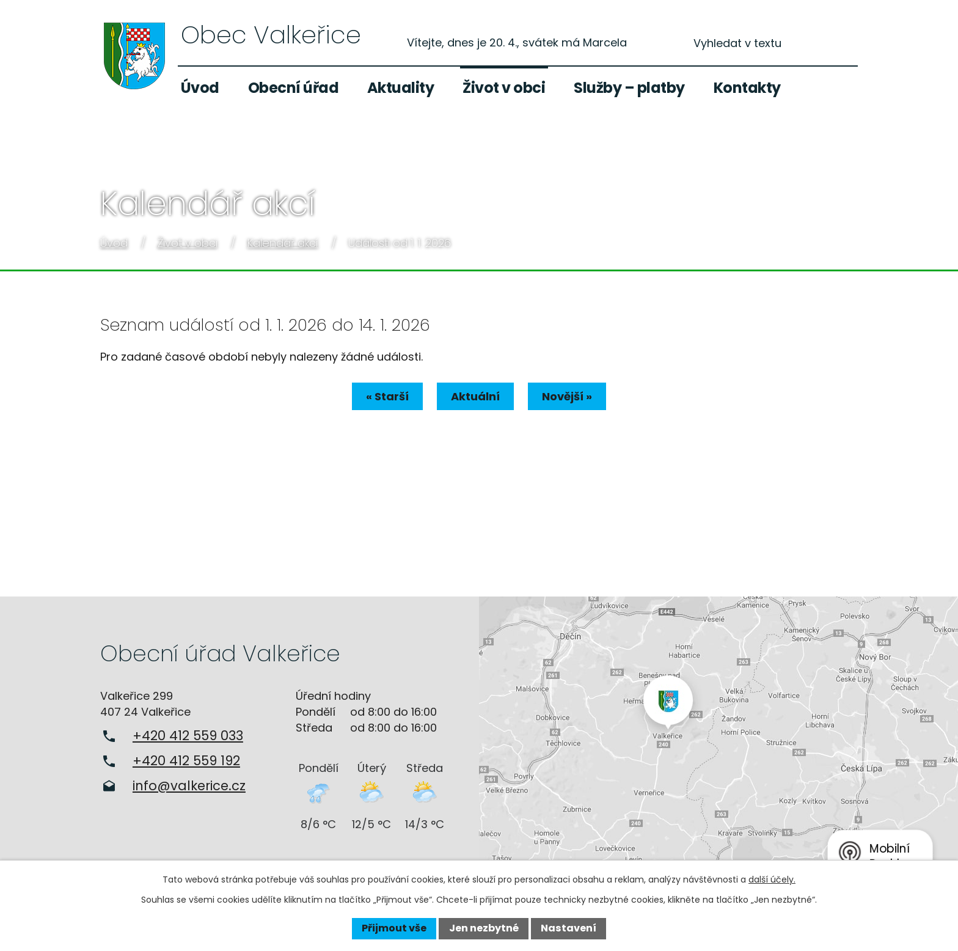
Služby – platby (629, 88)
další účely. (771, 879)
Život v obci (504, 88)
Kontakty (747, 88)
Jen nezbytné (484, 928)
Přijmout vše (394, 928)
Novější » (572, 396)
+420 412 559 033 (188, 735)
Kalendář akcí (282, 243)
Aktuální (475, 396)
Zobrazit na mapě (718, 740)
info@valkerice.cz (189, 786)
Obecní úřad (293, 88)
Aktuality (400, 88)
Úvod (200, 88)
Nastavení (568, 928)
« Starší (382, 396)
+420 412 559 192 (186, 760)
